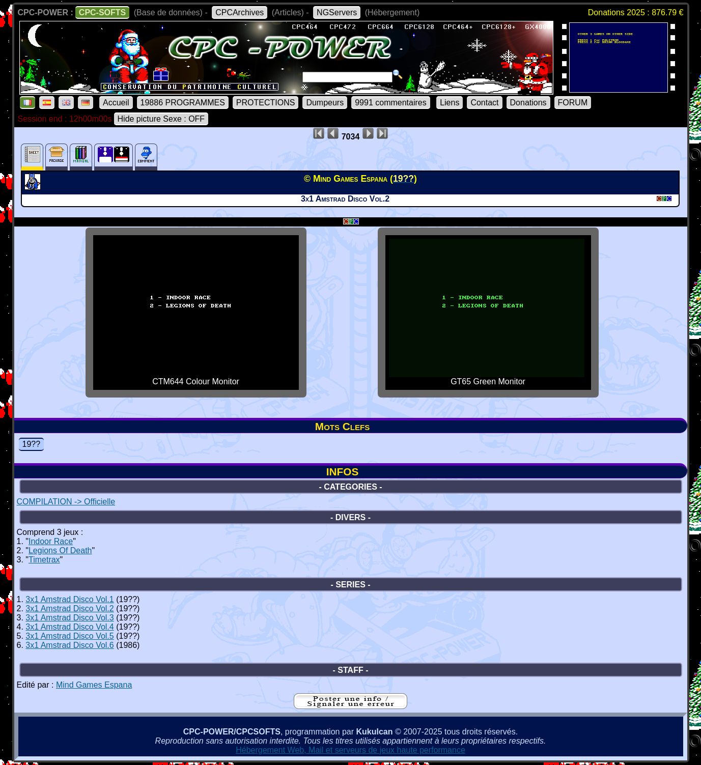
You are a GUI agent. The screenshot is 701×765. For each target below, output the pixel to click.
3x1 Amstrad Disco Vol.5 (69, 636)
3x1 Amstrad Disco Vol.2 (69, 608)
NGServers (337, 12)
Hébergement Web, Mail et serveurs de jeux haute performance (350, 750)
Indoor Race (51, 541)
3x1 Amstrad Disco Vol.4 (69, 626)
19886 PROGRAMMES (183, 102)
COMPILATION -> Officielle (66, 501)
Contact (484, 102)
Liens (449, 102)
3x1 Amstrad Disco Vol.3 (69, 617)
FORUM (573, 102)
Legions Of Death (60, 550)
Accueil (116, 102)
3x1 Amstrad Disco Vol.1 (69, 599)
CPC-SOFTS (102, 12)
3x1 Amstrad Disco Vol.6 (69, 645)
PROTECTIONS (265, 102)
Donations (528, 102)
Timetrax (44, 559)
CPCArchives (239, 12)
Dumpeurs (325, 102)
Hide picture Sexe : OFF (161, 119)
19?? (31, 444)
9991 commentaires (391, 102)
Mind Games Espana (94, 685)
